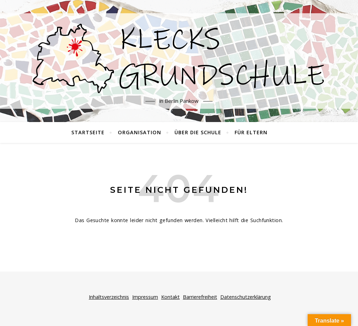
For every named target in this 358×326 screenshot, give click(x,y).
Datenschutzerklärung (245, 297)
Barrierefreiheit (200, 297)
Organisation (139, 132)
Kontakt (170, 297)
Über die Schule (197, 132)
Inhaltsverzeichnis (109, 297)
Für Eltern (251, 132)
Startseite (88, 132)
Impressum (145, 297)
